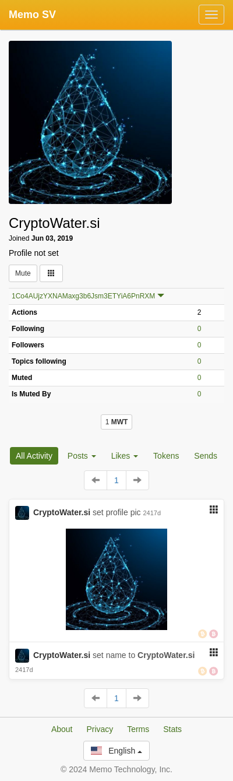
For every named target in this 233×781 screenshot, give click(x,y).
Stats (172, 729)
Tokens (166, 455)
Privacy (99, 729)
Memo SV (32, 14)
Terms (138, 729)
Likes (125, 455)
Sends (205, 455)
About (62, 729)
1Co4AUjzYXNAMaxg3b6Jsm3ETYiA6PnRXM (83, 296)
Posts (82, 455)
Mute (23, 273)
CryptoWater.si (61, 512)
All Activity (34, 455)
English (116, 750)
